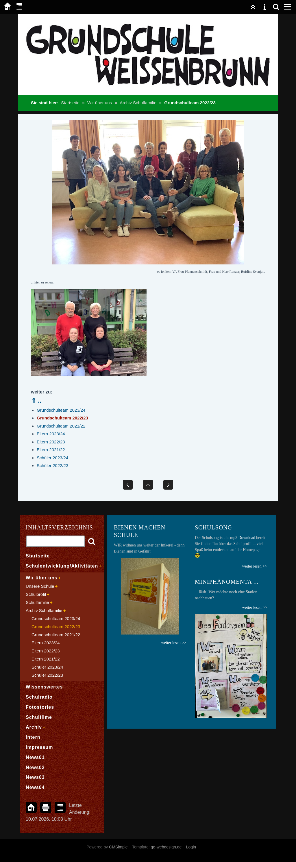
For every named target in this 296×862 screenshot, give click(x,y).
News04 (35, 787)
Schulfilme (39, 717)
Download (246, 538)
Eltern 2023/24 (51, 433)
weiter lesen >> (254, 566)
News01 (35, 757)
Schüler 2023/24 (52, 457)
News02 (35, 767)
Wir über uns (99, 102)
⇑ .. (36, 400)
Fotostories (40, 707)
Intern (33, 737)
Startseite (70, 102)
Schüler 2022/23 (52, 465)
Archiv (34, 727)
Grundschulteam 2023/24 (61, 410)
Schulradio (39, 697)
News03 (35, 777)
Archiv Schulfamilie (138, 102)
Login (191, 847)
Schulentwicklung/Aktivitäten (62, 566)
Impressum (39, 747)
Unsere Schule (40, 586)
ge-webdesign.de (166, 847)
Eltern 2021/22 (51, 449)
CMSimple (118, 847)
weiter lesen (251, 607)
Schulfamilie (37, 602)
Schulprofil (36, 594)
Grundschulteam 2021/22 (61, 425)
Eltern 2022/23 (51, 441)
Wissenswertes (44, 686)
